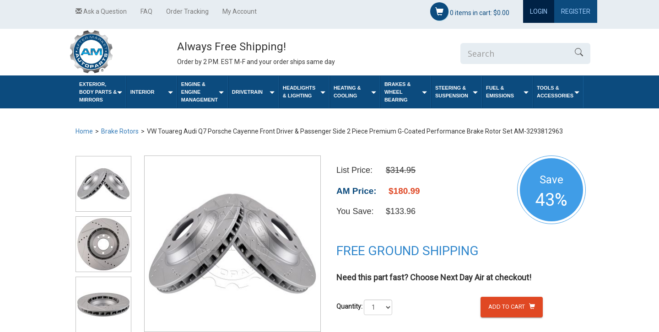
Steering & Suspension (456, 91)
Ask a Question (101, 11)
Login (538, 11)
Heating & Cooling (355, 91)
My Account (239, 11)
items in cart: (469, 11)
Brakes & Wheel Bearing (405, 91)
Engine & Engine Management (202, 91)
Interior (151, 92)
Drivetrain (253, 92)
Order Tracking (187, 11)
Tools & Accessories (558, 91)
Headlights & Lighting (304, 91)
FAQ (146, 11)
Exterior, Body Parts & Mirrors (100, 91)
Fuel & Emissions (507, 91)
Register (575, 11)
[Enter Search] (513, 53)
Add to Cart (511, 306)
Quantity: (349, 306)
